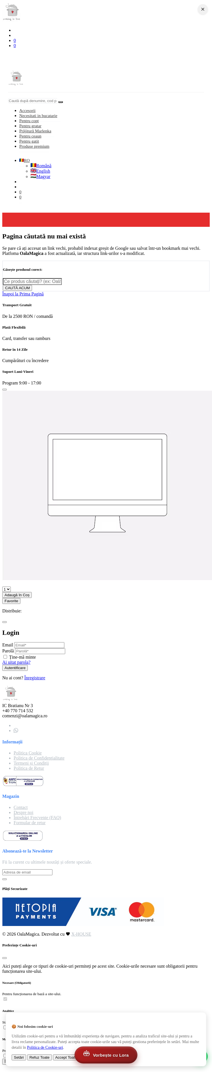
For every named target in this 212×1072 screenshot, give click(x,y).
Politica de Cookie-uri (45, 1047)
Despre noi (23, 812)
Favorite (11, 601)
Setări (19, 1057)
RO (24, 160)
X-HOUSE (81, 934)
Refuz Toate (39, 1057)
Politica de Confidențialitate (39, 758)
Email (7, 644)
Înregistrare (34, 677)
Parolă (8, 650)
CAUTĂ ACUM (17, 288)
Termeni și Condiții (31, 763)
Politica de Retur (29, 768)
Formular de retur (30, 822)
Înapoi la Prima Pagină (23, 293)
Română (41, 165)
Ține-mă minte (22, 657)
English (40, 171)
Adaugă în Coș (17, 595)
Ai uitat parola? (16, 662)
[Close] (4, 389)
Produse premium (34, 146)
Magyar (40, 176)
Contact (21, 807)
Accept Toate (66, 1057)
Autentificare (15, 668)
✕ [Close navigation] (203, 9)
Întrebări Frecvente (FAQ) (37, 817)
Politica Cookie (28, 752)
